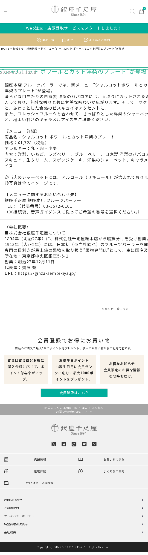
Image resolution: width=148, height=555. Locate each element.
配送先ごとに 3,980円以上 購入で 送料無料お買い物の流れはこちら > (74, 410)
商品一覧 (48, 40)
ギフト (71, 40)
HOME (5, 48)
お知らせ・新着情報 (25, 48)
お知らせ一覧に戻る (115, 309)
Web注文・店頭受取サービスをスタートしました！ (74, 28)
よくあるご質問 (99, 40)
